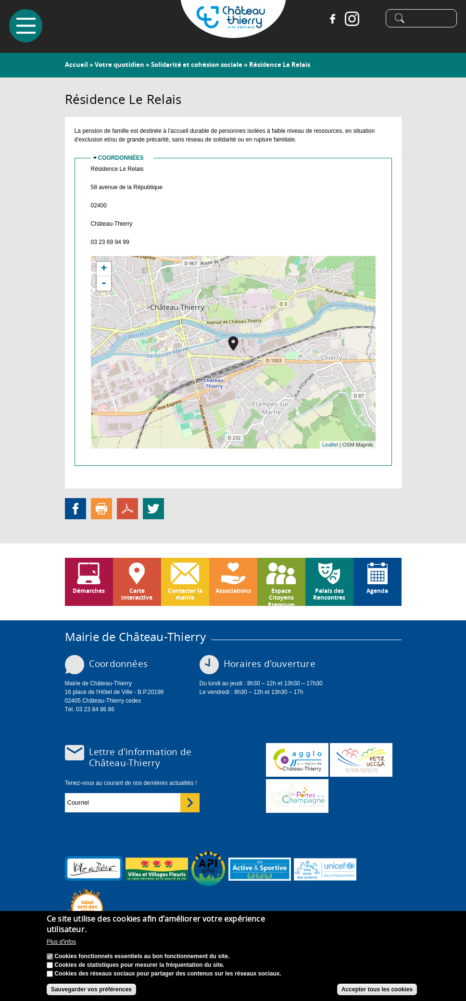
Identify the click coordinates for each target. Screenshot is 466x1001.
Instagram (351, 19)
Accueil (76, 64)
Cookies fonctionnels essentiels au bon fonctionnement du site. (141, 956)
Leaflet (330, 445)
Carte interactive (136, 594)
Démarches (89, 591)
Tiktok (370, 19)
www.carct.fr (297, 760)
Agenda (377, 591)
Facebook (332, 19)
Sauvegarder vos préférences (91, 989)
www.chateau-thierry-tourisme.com (297, 796)
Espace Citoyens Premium (281, 596)
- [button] (104, 283)
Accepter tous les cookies (377, 989)
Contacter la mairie (185, 594)
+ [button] (104, 269)
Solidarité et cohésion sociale (196, 64)
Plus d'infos (61, 941)
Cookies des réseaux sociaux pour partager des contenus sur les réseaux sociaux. (167, 973)
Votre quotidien (119, 64)
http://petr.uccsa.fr (361, 760)
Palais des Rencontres (329, 594)
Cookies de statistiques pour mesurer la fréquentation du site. (139, 965)
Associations (233, 591)
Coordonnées (121, 157)
